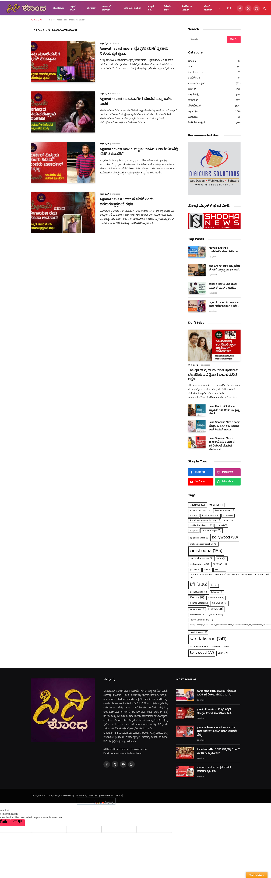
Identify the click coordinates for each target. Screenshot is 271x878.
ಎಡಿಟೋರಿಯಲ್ (133, 8)
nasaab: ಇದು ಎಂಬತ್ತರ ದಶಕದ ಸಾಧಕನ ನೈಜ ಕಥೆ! (214, 769)
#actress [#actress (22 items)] (198, 505)
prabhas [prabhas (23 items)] (215, 609)
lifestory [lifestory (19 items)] (197, 597)
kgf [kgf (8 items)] (214, 585)
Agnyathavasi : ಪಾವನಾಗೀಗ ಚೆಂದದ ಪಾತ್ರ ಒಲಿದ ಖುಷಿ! (136, 102)
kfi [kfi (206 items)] (198, 585)
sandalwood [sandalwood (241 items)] (208, 639)
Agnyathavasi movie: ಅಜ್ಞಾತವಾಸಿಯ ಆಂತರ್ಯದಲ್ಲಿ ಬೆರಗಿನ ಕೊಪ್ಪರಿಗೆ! (139, 152)
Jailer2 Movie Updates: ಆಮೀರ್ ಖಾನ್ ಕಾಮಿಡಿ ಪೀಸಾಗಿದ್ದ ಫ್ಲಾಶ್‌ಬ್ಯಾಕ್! (223, 286)
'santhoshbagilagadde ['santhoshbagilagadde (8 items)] (201, 525)
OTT (228, 8)
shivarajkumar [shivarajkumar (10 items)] (199, 646)
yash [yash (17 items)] (223, 653)
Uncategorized (195, 72)
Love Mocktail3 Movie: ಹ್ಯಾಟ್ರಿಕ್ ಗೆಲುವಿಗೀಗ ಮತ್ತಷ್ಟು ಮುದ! (224, 410)
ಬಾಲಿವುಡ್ (193, 100)
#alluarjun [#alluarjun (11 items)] (216, 505)
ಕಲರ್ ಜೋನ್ (208, 8)
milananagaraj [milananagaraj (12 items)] (199, 603)
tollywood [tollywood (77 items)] (202, 653)
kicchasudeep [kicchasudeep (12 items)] (198, 592)
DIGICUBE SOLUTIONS (111, 796)
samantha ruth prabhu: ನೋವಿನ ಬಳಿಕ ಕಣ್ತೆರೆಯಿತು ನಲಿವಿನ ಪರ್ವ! (216, 693)
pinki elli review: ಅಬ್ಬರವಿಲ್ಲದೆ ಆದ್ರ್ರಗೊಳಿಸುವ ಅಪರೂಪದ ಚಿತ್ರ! (214, 711)
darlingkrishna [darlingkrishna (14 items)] (199, 564)
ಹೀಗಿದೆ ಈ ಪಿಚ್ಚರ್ (187, 8)
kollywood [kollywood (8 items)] (216, 592)
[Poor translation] (17, 822)
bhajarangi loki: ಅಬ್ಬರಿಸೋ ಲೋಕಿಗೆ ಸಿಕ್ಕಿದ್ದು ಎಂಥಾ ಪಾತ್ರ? (224, 268)
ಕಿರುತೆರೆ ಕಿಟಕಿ (167, 8)
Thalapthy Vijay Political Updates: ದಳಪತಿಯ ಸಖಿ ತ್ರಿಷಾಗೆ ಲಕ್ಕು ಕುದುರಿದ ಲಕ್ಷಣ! (213, 375)
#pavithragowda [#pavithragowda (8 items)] (210, 515)
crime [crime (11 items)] (221, 559)
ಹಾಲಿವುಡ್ (193, 117)
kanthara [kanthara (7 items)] (219, 569)
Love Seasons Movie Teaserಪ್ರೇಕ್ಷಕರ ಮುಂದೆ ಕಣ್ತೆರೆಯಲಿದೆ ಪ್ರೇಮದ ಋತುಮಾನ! (222, 444)
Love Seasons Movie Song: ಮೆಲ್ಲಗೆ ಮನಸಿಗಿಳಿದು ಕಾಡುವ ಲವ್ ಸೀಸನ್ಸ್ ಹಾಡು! (224, 426)
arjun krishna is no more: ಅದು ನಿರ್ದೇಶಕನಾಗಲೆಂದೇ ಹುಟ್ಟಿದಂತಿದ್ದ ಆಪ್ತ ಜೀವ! (224, 304)
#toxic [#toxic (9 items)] (228, 520)
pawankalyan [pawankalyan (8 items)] (197, 609)
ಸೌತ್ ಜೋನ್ (194, 106)
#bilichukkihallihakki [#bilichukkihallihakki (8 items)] (200, 510)
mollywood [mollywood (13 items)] (219, 603)
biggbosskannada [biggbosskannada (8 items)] (199, 538)
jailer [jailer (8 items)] (207, 569)
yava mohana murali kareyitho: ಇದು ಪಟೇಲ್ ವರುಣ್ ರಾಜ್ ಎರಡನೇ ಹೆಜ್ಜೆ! (217, 731)
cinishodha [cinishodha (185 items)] (206, 551)
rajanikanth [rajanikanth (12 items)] (215, 615)
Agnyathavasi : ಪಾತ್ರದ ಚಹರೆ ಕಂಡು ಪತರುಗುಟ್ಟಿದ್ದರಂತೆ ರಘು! (127, 202)
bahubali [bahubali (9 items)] (221, 525)
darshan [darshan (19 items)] (220, 564)
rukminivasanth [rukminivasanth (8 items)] (198, 632)
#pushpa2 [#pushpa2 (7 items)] (228, 515)
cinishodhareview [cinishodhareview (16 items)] (201, 558)
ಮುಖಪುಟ (58, 8)
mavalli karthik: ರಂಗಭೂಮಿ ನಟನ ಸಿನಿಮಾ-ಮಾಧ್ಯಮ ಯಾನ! (223, 250)
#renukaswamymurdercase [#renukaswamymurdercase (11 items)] (205, 520)
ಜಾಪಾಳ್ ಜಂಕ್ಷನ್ (106, 8)
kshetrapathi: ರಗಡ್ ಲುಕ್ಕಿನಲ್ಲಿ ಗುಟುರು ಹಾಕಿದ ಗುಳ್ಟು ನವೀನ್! (218, 751)
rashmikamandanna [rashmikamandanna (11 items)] (201, 620)
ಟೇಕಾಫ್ (91, 8)
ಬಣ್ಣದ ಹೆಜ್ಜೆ (150, 8)
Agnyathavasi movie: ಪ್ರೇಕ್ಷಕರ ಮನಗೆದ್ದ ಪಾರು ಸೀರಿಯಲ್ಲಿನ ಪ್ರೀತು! (134, 52)
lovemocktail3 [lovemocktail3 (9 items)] (216, 598)
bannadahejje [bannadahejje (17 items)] (211, 531)
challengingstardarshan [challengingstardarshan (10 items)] (203, 544)
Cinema (192, 61)
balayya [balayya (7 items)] (194, 530)
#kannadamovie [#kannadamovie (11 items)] (224, 510)
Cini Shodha (80, 796)
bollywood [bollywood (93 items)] (225, 537)
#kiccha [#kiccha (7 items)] (194, 515)
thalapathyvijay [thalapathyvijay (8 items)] (220, 646)
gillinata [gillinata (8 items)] (195, 569)
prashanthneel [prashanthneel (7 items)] (197, 614)
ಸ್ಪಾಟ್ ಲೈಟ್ (73, 8)
